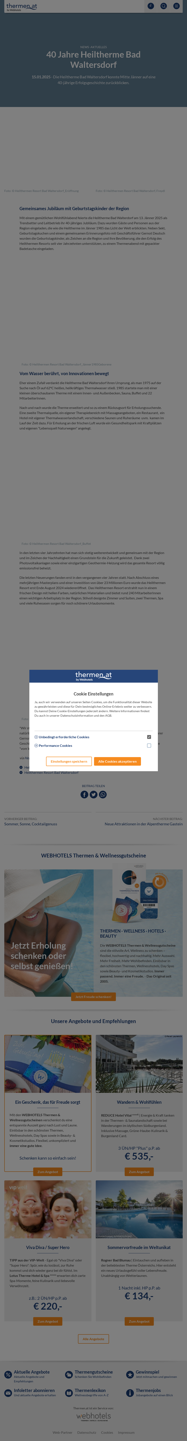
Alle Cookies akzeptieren (117, 761)
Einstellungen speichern (69, 761)
